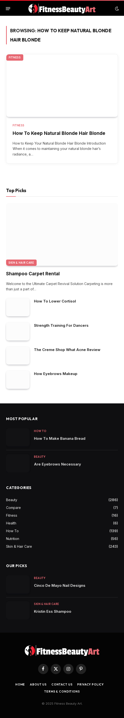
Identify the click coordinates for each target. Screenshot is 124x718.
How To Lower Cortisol (55, 301)
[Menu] (8, 9)
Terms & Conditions (62, 691)
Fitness (15, 57)
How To (12, 531)
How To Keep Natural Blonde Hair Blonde (59, 133)
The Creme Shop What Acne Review (67, 349)
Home (20, 684)
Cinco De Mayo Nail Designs (59, 585)
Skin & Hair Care (21, 262)
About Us (38, 684)
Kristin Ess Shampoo (52, 611)
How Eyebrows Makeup (55, 373)
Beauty (11, 500)
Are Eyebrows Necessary (57, 464)
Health (11, 523)
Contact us (61, 684)
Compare (13, 508)
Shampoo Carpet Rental (33, 274)
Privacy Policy (90, 684)
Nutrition (12, 539)
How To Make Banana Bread (59, 438)
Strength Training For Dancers (61, 325)
